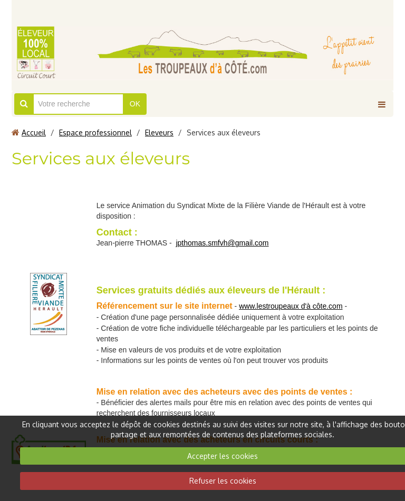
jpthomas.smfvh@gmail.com (222, 243)
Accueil (34, 132)
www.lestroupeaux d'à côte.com (290, 306)
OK (135, 104)
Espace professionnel (95, 132)
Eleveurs (159, 132)
